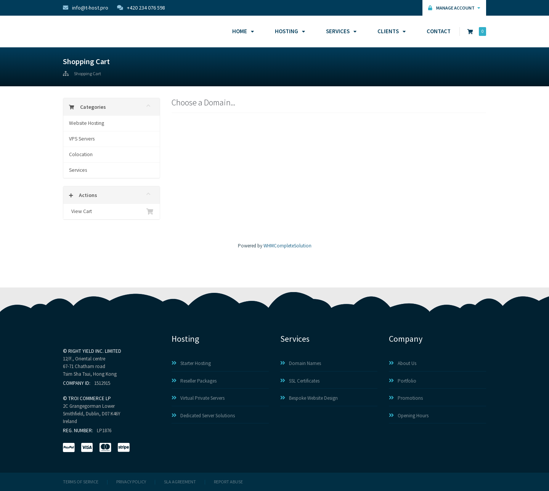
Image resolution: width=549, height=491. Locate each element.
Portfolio (402, 381)
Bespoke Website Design (309, 398)
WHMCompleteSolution (287, 245)
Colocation (81, 154)
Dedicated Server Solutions (203, 415)
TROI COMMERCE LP (89, 398)
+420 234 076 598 (141, 7)
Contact (439, 31)
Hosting (289, 31)
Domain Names (300, 363)
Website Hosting (86, 123)
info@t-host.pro (85, 7)
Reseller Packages (194, 381)
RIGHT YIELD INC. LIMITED (94, 351)
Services (340, 31)
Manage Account (454, 8)
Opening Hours (409, 415)
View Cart (111, 211)
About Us (402, 363)
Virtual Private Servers (198, 398)
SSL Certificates (299, 381)
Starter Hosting (191, 363)
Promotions (406, 398)
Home (242, 31)
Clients (390, 31)
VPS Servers (82, 139)
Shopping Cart (87, 74)
